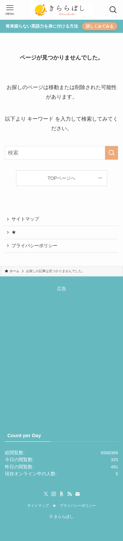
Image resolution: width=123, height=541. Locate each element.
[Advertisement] (61, 354)
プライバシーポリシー (34, 245)
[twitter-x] (46, 494)
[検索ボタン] (113, 10)
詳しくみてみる (99, 26)
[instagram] (54, 494)
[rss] (69, 494)
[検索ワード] (61, 153)
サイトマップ (25, 219)
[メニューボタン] (10, 10)
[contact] (77, 494)
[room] (62, 494)
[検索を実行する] (111, 153)
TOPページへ (61, 178)
